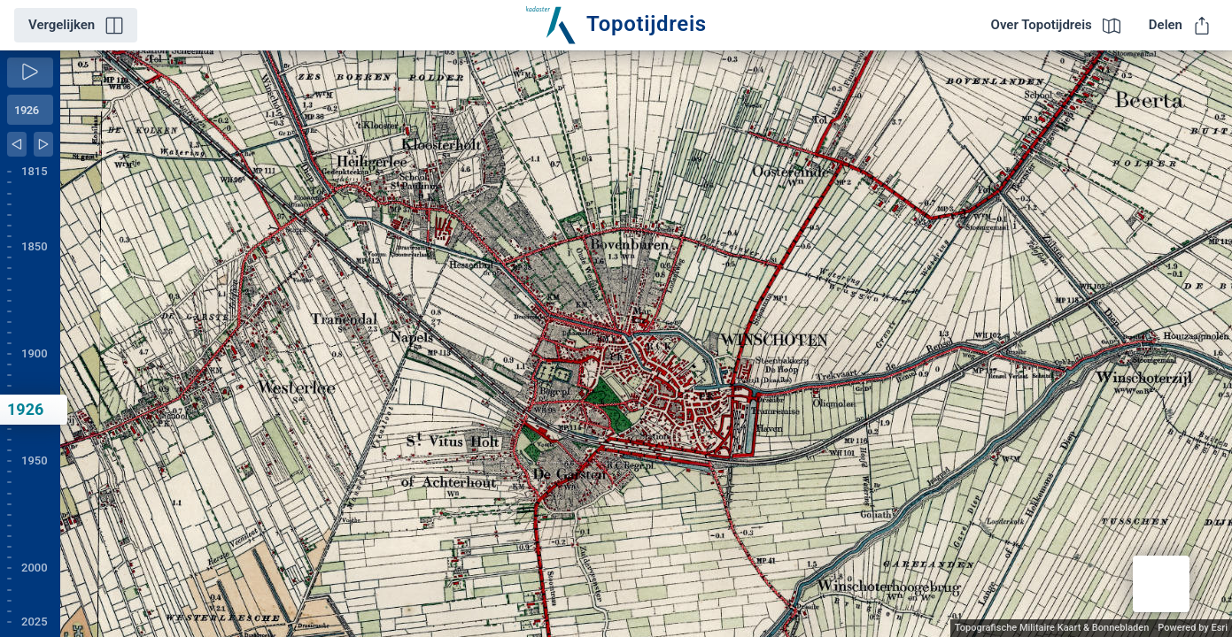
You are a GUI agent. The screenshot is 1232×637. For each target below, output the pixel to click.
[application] (646, 343)
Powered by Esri (1193, 627)
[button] (1161, 584)
